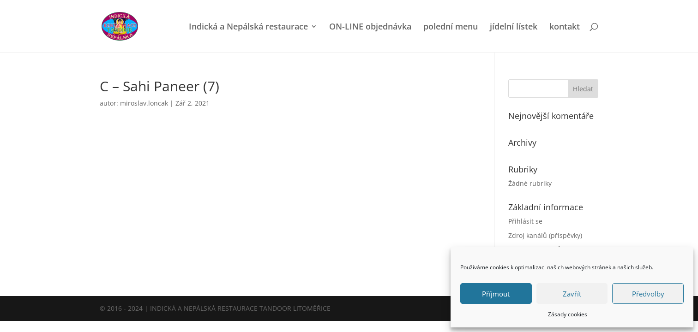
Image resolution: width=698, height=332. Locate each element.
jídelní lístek (513, 27)
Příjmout (496, 293)
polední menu (450, 27)
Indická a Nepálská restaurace (248, 27)
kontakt (564, 27)
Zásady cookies (567, 314)
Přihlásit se (525, 221)
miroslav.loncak (144, 103)
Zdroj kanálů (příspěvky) (545, 235)
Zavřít (572, 293)
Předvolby (648, 293)
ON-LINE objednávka (370, 27)
